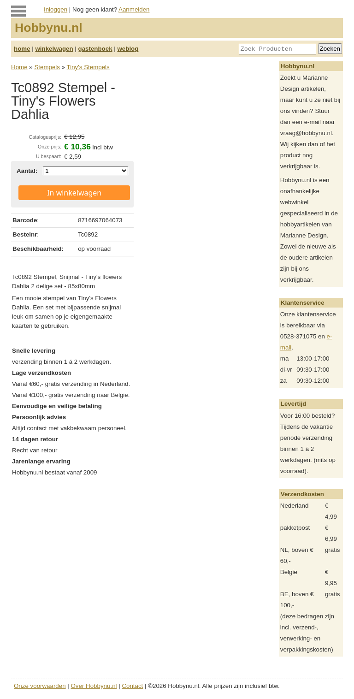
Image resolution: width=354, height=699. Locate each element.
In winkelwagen (74, 193)
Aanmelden (133, 9)
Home (19, 67)
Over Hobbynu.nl (94, 685)
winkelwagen (54, 48)
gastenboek (95, 48)
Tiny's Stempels (88, 67)
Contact (132, 685)
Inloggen (55, 9)
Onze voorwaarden (40, 685)
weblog (127, 48)
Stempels (47, 67)
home (22, 48)
